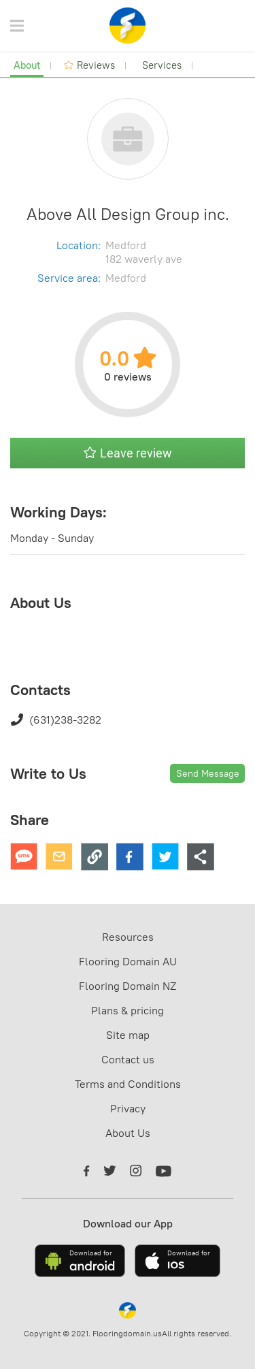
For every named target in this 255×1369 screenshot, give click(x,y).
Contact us (127, 1059)
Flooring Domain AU (128, 961)
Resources (128, 937)
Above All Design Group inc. (128, 214)
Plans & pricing (127, 1010)
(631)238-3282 (55, 719)
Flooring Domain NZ (127, 986)
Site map (128, 1035)
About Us (127, 1133)
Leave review (128, 453)
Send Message (207, 773)
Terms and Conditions (128, 1084)
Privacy (128, 1108)
